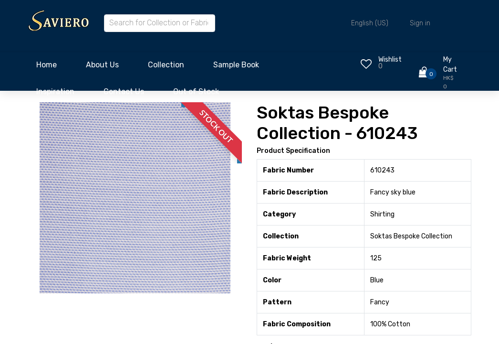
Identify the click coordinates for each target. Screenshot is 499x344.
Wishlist (390, 59)
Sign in (420, 23)
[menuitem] (46, 67)
